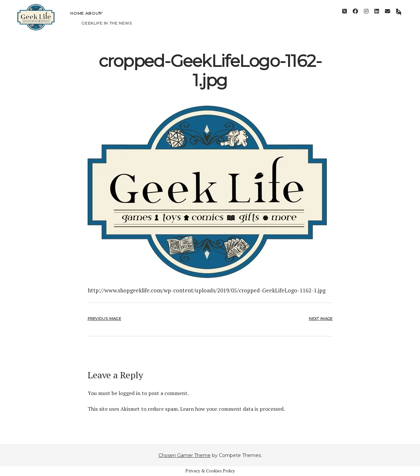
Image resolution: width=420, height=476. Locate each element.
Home (77, 18)
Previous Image (104, 318)
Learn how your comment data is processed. (232, 408)
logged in (129, 393)
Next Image (320, 318)
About (93, 18)
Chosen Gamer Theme (184, 455)
